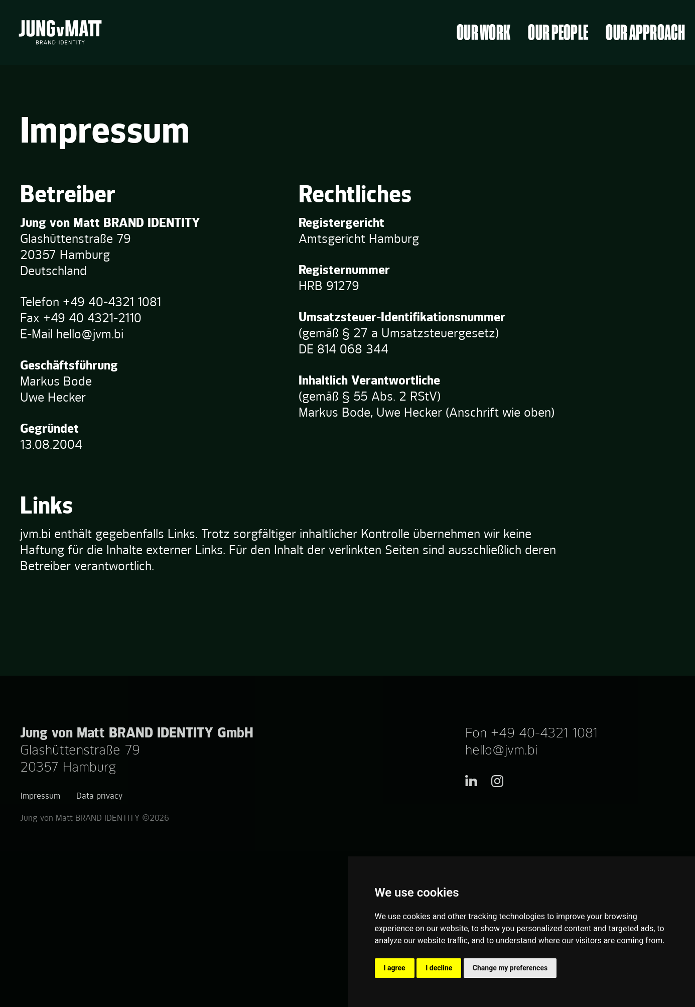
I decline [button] (439, 968)
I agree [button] (394, 968)
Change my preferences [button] (510, 968)
